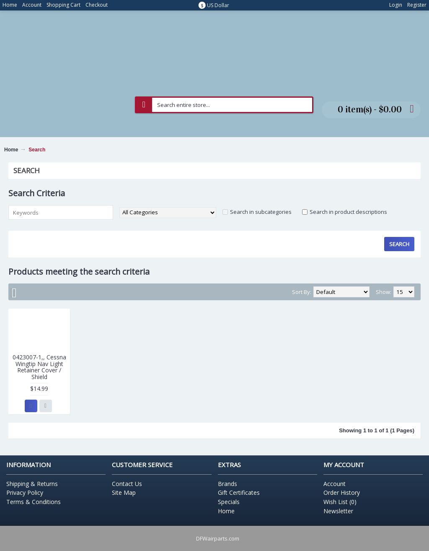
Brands (227, 484)
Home (11, 150)
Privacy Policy (24, 492)
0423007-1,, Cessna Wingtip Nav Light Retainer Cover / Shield (39, 366)
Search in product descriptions (348, 212)
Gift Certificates (239, 492)
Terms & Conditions (33, 502)
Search (36, 150)
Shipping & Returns (32, 484)
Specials (229, 502)
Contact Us (127, 484)
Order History (341, 492)
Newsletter (338, 511)
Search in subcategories (261, 212)
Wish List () (340, 502)
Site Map (124, 492)
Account (334, 484)
